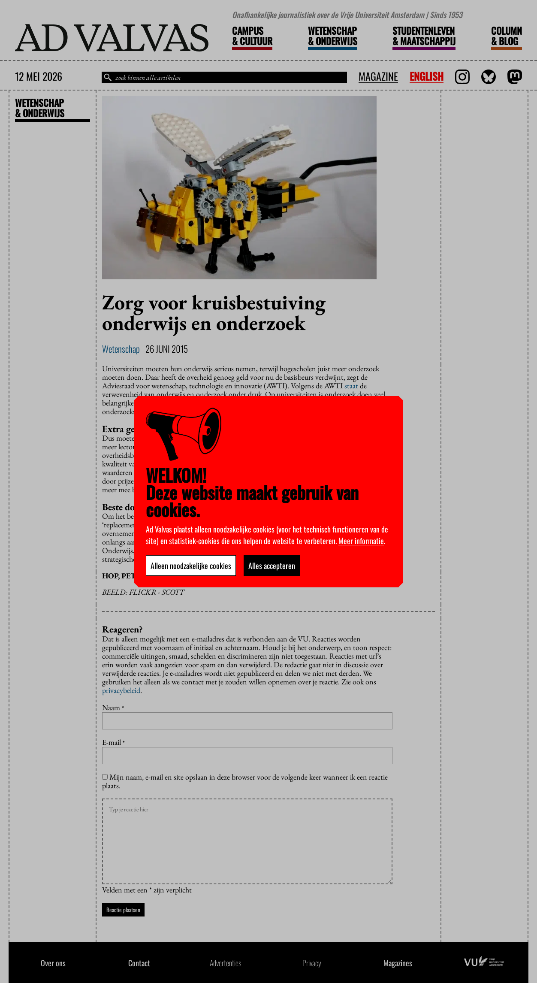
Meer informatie (361, 540)
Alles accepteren (271, 565)
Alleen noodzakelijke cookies (191, 565)
